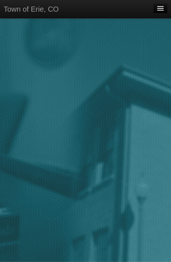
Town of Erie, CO (31, 9)
